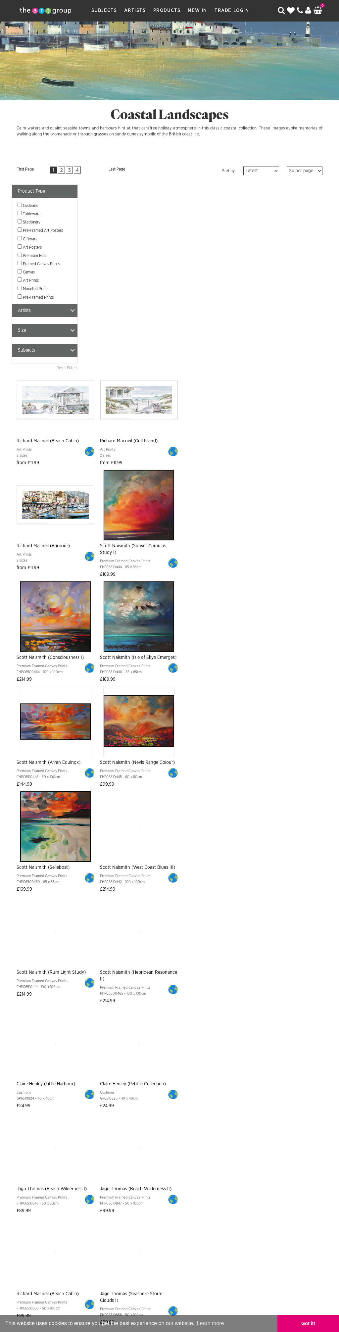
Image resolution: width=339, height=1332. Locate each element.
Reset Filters (67, 370)
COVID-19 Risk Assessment (276, 1185)
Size (46, 332)
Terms (217, 1172)
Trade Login (233, 10)
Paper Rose (186, 1249)
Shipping (168, 1172)
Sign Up (242, 1137)
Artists (136, 10)
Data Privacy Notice (175, 1185)
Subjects (105, 10)
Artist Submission (71, 1185)
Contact (110, 1185)
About (35, 1185)
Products (168, 10)
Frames (239, 1172)
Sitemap (135, 1185)
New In (199, 10)
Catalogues (267, 1172)
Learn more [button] (210, 1323)
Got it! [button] (316, 1323)
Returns (194, 1172)
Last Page (104, 169)
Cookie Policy (223, 1185)
